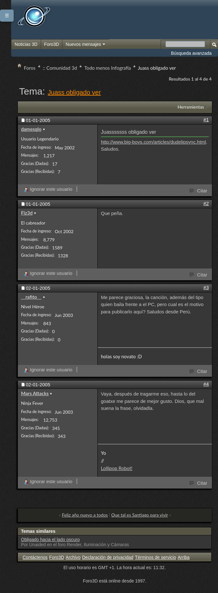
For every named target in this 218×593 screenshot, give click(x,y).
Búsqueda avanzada (191, 53)
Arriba (183, 557)
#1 (206, 119)
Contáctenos (35, 557)
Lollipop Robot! (116, 468)
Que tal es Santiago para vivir (139, 515)
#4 (206, 384)
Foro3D (51, 44)
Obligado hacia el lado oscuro (50, 539)
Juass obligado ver (74, 92)
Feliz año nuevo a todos (85, 515)
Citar (198, 190)
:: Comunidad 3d (60, 68)
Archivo (73, 557)
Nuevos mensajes (86, 44)
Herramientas (191, 107)
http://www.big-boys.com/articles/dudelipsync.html (153, 142)
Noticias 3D (26, 44)
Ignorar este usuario (48, 189)
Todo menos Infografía (107, 68)
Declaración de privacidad (107, 557)
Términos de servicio (155, 557)
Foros (30, 68)
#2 (206, 203)
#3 (206, 287)
